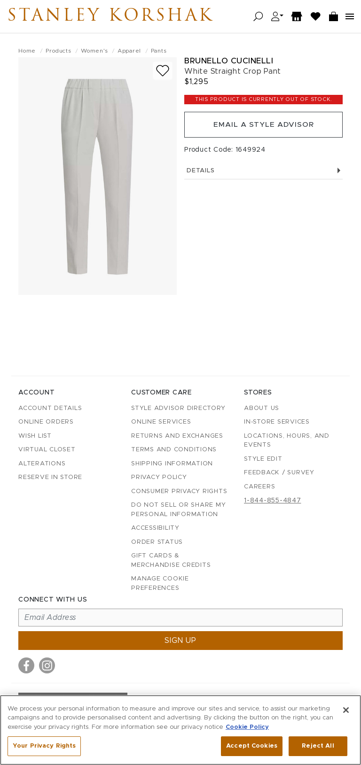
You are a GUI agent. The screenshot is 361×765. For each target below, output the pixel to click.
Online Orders (46, 422)
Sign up (180, 640)
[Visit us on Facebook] (26, 665)
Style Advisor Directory (178, 408)
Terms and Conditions (174, 450)
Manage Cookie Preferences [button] (160, 583)
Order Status (157, 542)
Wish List (35, 436)
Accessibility (155, 528)
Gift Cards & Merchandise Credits (171, 560)
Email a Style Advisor (263, 125)
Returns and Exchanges (177, 436)
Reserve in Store (50, 477)
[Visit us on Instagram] (47, 665)
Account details (50, 408)
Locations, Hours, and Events (287, 440)
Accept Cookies (251, 746)
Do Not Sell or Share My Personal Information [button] (178, 510)
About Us (261, 408)
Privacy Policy (159, 477)
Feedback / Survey (279, 473)
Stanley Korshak (121, 16)
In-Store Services (277, 422)
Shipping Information (172, 464)
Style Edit (263, 459)
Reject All (318, 746)
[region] (180, 730)
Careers (259, 487)
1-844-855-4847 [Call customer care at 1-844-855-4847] (272, 500)
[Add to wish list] (162, 70)
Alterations (41, 464)
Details (263, 172)
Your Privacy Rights (44, 746)
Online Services (161, 422)
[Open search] (258, 16)
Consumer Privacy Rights (179, 491)
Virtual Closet (47, 450)
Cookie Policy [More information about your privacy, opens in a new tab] (247, 727)
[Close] (346, 710)
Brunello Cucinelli (228, 61)
